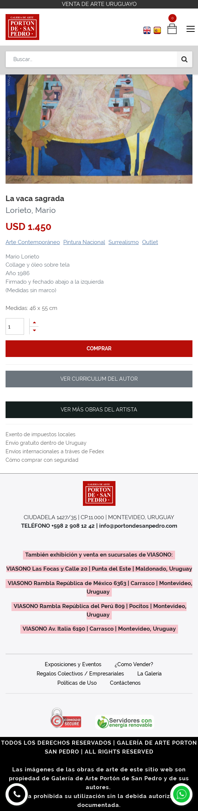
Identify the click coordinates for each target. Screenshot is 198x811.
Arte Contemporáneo (33, 242)
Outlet (150, 242)
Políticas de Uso (77, 683)
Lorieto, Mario (31, 210)
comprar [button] (99, 348)
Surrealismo (123, 242)
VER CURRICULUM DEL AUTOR (99, 379)
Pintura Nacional (84, 242)
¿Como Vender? (134, 664)
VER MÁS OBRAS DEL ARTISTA (99, 410)
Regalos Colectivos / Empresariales (80, 674)
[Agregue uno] (34, 322)
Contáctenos (125, 683)
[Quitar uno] (34, 330)
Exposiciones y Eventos (73, 664)
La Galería (149, 674)
